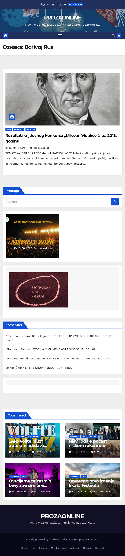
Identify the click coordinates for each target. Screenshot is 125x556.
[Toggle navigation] (60, 35)
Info (9, 129)
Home (24, 548)
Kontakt (99, 548)
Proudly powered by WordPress (44, 539)
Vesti (64, 548)
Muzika (20, 436)
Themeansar (91, 539)
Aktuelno (75, 548)
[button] (113, 35)
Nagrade (31, 129)
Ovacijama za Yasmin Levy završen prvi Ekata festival (30, 485)
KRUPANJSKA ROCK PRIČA (53, 367)
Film (33, 548)
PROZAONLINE (62, 17)
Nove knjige (34, 436)
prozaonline (40, 148)
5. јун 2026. (80, 491)
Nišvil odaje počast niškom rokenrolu (88, 443)
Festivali (74, 436)
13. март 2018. (18, 148)
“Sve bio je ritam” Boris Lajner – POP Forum (37, 336)
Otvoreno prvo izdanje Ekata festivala (91, 483)
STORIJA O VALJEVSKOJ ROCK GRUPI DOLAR (63, 349)
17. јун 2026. (80, 452)
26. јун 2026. (21, 452)
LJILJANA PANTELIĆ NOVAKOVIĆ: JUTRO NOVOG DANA (73, 358)
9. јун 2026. (20, 491)
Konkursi (18, 129)
